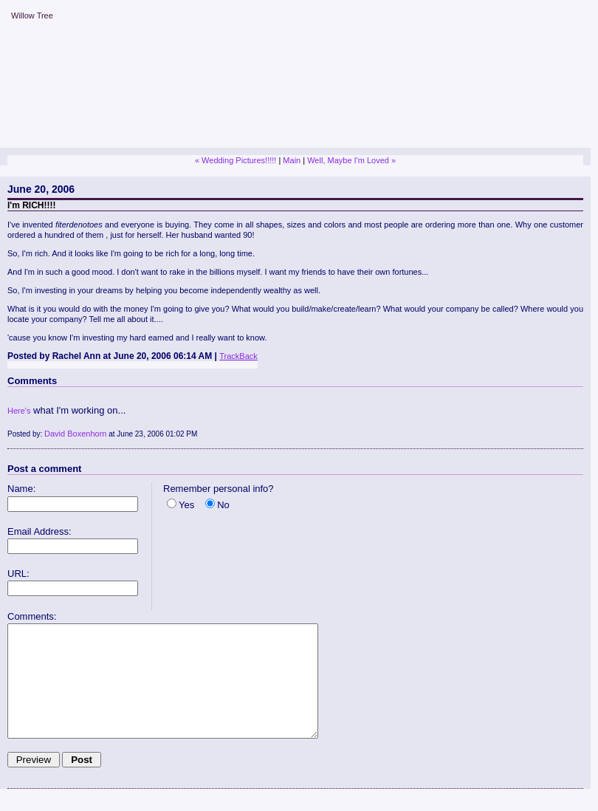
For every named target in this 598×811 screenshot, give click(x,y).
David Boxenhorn (75, 433)
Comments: (31, 616)
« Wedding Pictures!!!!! (235, 160)
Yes (186, 504)
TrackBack (238, 356)
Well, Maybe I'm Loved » (351, 160)
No (223, 504)
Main (291, 160)
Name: (21, 488)
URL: (18, 573)
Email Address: (39, 531)
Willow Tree (32, 15)
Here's (18, 410)
